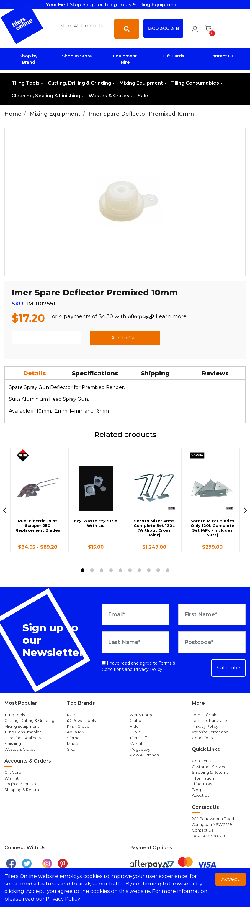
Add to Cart (124, 338)
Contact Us (221, 56)
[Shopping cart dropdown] (210, 29)
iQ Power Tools (81, 720)
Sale (143, 95)
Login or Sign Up (20, 783)
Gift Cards (173, 56)
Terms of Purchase (209, 720)
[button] (194, 29)
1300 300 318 (163, 28)
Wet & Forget (142, 714)
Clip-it (135, 731)
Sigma (73, 737)
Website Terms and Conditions (210, 734)
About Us (200, 795)
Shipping (155, 373)
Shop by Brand (28, 59)
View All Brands (144, 754)
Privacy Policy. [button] (63, 899)
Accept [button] (230, 879)
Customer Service (209, 766)
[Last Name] (135, 642)
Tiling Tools (26, 83)
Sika (71, 749)
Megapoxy (140, 749)
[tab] (35, 373)
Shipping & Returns (210, 772)
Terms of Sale (205, 714)
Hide (134, 726)
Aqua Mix (75, 731)
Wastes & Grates (109, 95)
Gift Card (12, 772)
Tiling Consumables (195, 83)
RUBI (71, 714)
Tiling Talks (202, 783)
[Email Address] (135, 614)
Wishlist (11, 778)
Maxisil (136, 743)
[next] (245, 510)
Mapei (73, 743)
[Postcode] (212, 642)
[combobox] (85, 25)
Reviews (215, 373)
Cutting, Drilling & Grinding (79, 83)
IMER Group (78, 726)
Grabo (135, 720)
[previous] (4, 510)
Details (34, 373)
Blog (196, 789)
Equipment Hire (125, 59)
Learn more (171, 316)
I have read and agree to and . (139, 666)
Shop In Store (77, 56)
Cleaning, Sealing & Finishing (46, 95)
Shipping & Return (21, 789)
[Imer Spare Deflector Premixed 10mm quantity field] (46, 337)
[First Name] (212, 614)
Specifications (95, 373)
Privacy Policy (148, 669)
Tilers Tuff (138, 737)
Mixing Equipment (141, 83)
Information (203, 778)
